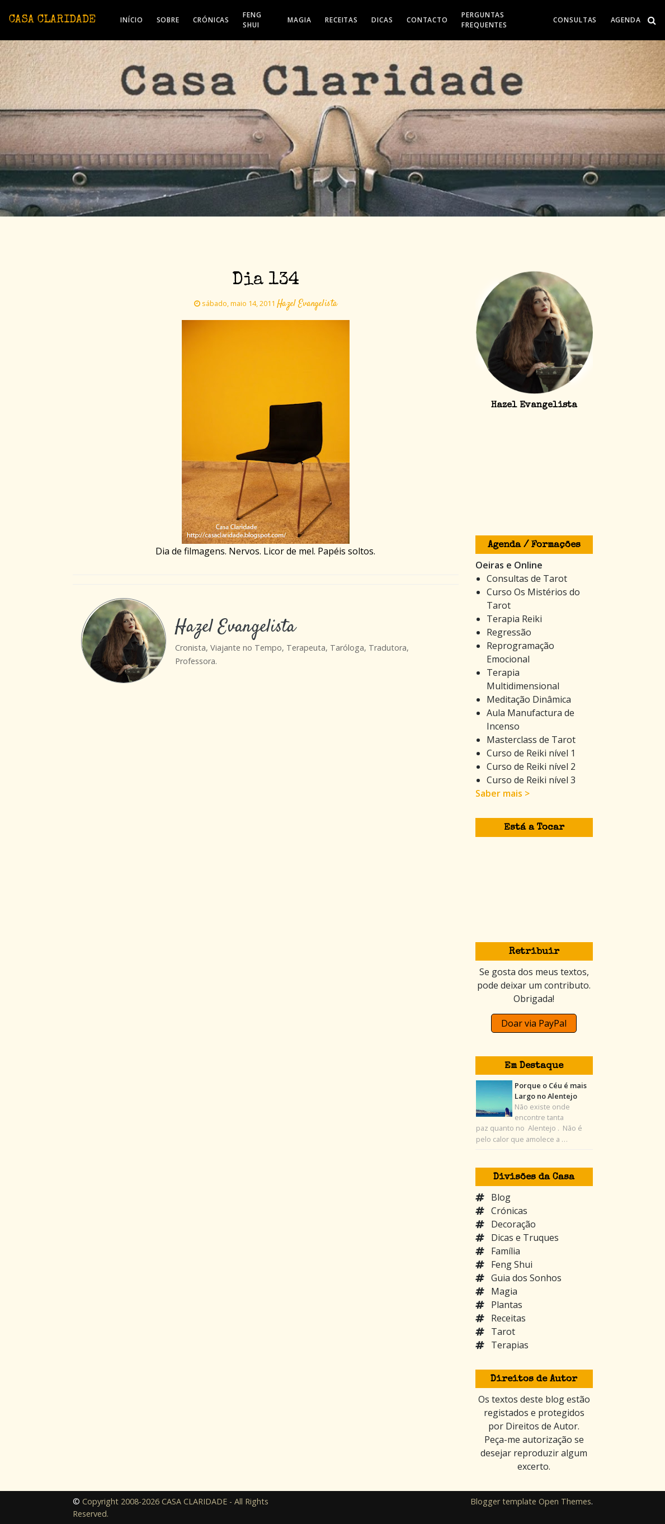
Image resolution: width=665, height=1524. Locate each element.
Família (505, 1251)
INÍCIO (131, 20)
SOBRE (168, 20)
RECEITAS (341, 20)
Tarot (503, 1331)
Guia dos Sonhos (526, 1278)
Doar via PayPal (534, 1023)
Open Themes (565, 1501)
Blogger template (503, 1501)
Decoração (513, 1224)
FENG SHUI (252, 20)
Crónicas (509, 1211)
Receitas (508, 1318)
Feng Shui (511, 1264)
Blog (501, 1197)
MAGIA (299, 20)
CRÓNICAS (211, 20)
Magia (504, 1291)
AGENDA (626, 20)
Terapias (510, 1345)
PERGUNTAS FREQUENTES (484, 20)
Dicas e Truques (525, 1237)
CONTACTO (427, 20)
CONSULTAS (575, 20)
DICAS (382, 20)
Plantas (506, 1305)
